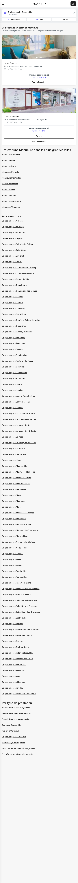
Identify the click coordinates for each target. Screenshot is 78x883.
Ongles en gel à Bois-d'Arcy (14, 250)
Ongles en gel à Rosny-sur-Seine (16, 583)
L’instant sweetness (13, 116)
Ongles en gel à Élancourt (13, 343)
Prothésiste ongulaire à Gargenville (17, 754)
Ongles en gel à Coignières (14, 314)
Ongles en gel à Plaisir (11, 559)
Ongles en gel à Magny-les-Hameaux (18, 472)
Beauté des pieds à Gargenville (15, 719)
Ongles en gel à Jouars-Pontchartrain (18, 396)
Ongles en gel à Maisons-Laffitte (16, 478)
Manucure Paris (9, 195)
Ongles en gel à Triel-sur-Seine (15, 647)
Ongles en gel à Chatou (12, 302)
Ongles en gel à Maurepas (13, 501)
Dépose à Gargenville (11, 725)
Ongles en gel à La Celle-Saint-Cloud (18, 413)
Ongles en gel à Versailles (13, 670)
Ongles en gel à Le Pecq (12, 437)
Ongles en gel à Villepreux (13, 682)
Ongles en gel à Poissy (12, 565)
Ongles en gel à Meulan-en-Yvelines (18, 513)
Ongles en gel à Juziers (12, 407)
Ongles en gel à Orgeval (12, 553)
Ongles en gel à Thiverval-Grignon (17, 635)
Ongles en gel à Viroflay (12, 688)
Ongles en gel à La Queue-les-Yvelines (19, 419)
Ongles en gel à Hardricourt (14, 378)
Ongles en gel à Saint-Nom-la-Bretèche (19, 606)
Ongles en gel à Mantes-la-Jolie (16, 483)
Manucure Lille (8, 160)
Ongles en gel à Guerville (13, 367)
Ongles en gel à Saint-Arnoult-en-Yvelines (20, 588)
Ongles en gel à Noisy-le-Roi (14, 548)
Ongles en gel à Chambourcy (15, 285)
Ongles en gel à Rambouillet (14, 577)
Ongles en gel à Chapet (12, 297)
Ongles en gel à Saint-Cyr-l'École (16, 594)
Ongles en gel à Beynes (12, 238)
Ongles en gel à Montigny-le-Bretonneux (20, 530)
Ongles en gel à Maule (11, 495)
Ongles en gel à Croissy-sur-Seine (17, 332)
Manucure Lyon (9, 166)
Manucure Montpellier (11, 178)
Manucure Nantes (10, 184)
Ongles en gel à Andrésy (13, 226)
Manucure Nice (8, 189)
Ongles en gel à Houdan (12, 384)
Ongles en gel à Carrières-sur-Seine (18, 273)
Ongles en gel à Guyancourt (14, 372)
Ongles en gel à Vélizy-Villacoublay (17, 653)
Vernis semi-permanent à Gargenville (18, 748)
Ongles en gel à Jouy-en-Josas (16, 402)
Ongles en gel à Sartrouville (14, 618)
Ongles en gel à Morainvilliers (15, 536)
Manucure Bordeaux (11, 154)
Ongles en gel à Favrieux (13, 349)
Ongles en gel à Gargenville (14, 737)
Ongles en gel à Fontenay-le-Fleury (17, 361)
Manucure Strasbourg (11, 201)
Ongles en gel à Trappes (12, 641)
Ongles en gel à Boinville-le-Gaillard (17, 244)
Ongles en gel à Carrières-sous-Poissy (19, 267)
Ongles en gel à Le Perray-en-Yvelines (19, 443)
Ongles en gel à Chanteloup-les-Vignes (19, 291)
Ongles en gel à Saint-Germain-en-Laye (19, 600)
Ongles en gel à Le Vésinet (13, 448)
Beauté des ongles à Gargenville (16, 713)
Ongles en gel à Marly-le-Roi (14, 489)
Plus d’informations (39, 82)
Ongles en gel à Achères (12, 221)
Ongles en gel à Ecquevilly (13, 337)
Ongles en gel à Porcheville (14, 571)
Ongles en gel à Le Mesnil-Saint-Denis (19, 431)
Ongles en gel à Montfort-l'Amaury (17, 524)
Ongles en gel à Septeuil (12, 623)
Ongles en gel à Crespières (14, 326)
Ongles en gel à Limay (11, 460)
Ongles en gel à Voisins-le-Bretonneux (19, 694)
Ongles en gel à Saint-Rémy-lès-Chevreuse (21, 612)
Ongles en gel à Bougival (13, 256)
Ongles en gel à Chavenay (13, 308)
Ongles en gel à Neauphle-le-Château (18, 542)
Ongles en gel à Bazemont (13, 232)
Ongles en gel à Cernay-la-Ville (15, 279)
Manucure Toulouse (11, 207)
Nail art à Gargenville (11, 731)
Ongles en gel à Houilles (12, 390)
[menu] (3, 3)
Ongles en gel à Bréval (12, 262)
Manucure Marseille (10, 172)
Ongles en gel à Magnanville (14, 466)
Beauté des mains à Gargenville (16, 707)
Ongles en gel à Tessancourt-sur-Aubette (20, 629)
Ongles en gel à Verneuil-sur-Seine (17, 659)
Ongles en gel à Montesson (14, 518)
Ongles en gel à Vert (11, 676)
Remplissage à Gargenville (13, 742)
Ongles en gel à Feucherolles (14, 355)
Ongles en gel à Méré (11, 507)
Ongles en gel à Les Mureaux (15, 454)
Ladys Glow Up (10, 63)
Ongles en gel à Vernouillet (14, 664)
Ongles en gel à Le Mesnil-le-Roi (16, 425)
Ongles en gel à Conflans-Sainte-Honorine (21, 320)
